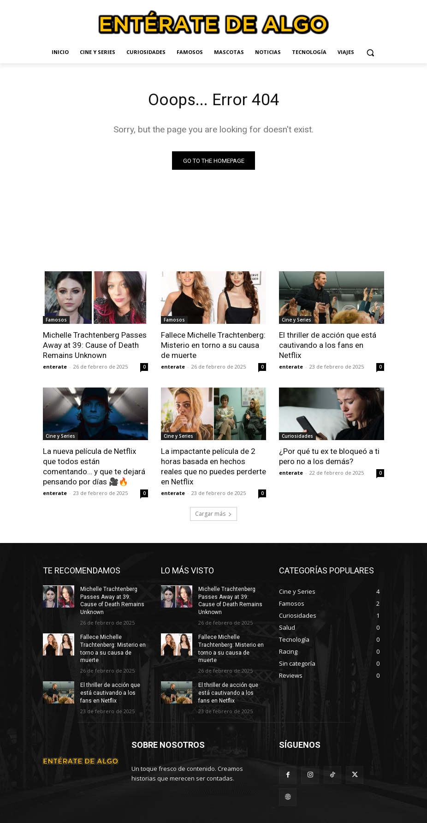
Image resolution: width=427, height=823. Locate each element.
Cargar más (213, 515)
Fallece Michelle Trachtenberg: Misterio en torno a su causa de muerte (213, 347)
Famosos (56, 322)
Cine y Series (296, 322)
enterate (55, 368)
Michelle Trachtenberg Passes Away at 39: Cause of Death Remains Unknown (95, 347)
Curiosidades (297, 438)
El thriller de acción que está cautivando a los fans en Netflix (327, 347)
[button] (370, 52)
